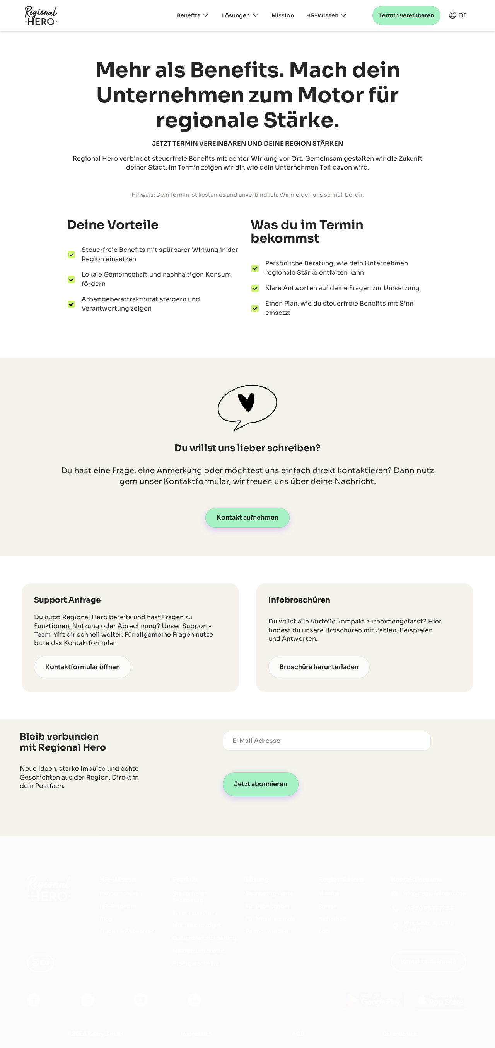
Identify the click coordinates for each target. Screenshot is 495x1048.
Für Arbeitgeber (268, 906)
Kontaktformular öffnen (82, 667)
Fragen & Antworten (127, 931)
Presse (327, 906)
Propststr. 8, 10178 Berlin (429, 926)
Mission (329, 893)
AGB (298, 1033)
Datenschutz (399, 1033)
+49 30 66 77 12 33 (428, 908)
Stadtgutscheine (195, 963)
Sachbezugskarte (270, 893)
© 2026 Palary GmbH (95, 1033)
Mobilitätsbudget (196, 925)
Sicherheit (332, 919)
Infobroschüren (121, 893)
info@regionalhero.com (435, 893)
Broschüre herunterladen (319, 667)
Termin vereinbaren (406, 15)
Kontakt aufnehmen (247, 517)
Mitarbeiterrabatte (198, 951)
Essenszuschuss (194, 913)
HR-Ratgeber (118, 906)
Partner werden (267, 931)
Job (323, 931)
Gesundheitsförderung (204, 938)
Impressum (197, 1033)
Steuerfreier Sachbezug (189, 897)
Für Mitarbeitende (270, 919)
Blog (106, 919)
